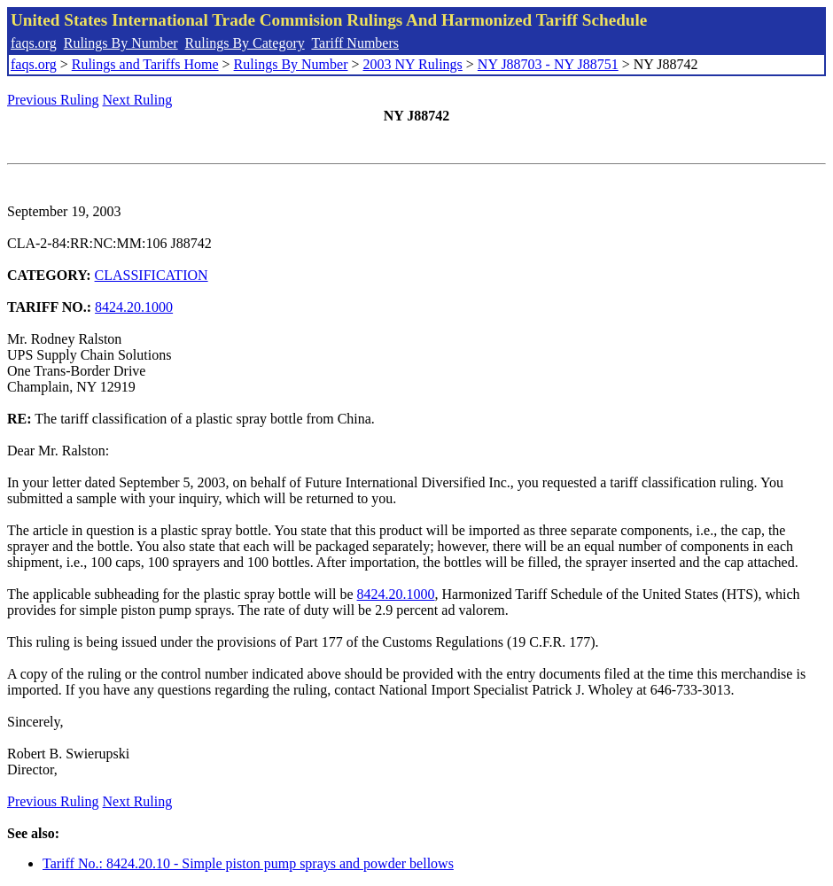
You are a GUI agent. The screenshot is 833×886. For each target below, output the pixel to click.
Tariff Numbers (355, 43)
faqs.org (34, 43)
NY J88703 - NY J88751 (548, 64)
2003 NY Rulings (413, 64)
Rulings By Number (121, 43)
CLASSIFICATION (151, 275)
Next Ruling (138, 99)
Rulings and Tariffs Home (145, 64)
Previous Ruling (53, 99)
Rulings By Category (245, 43)
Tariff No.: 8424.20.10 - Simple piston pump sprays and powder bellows (248, 863)
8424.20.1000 (134, 307)
